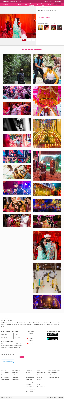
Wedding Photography (30, 382)
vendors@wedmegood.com (7, 336)
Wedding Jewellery (30, 374)
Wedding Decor (29, 379)
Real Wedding (15, 377)
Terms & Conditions (41, 382)
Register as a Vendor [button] (8, 361)
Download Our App (5, 377)
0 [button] (29, 40)
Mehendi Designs (29, 391)
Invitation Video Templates (53, 377)
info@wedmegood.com (19, 336)
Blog (37, 4)
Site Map (39, 379)
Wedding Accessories (30, 389)
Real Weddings (31, 4)
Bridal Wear (28, 372)
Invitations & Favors (30, 386)
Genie (47, 4)
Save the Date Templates (53, 374)
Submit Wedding (15, 379)
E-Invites (42, 4)
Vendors (19, 4)
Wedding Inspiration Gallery (18, 374)
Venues (12, 4)
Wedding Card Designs (52, 372)
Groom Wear (28, 384)
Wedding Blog (15, 372)
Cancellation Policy (41, 386)
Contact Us (39, 377)
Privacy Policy (40, 384)
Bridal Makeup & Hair (30, 377)
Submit (21, 356)
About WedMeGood (41, 372)
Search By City (4, 374)
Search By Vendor (5, 372)
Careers (39, 374)
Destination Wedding (5, 382)
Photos (25, 4)
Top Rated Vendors (5, 379)
